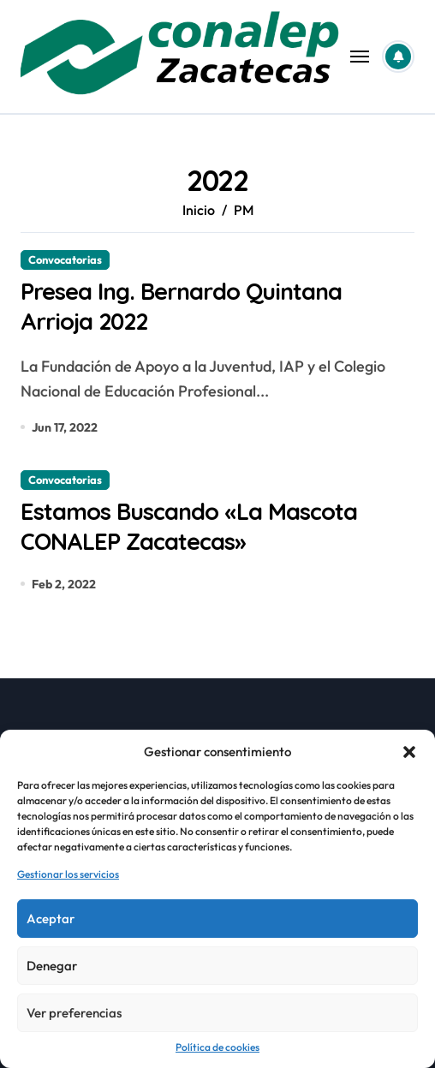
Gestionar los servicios (68, 874)
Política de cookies (217, 1047)
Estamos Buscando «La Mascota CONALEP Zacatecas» (189, 526)
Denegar (52, 966)
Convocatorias (65, 259)
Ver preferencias (74, 1013)
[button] (409, 752)
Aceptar (50, 918)
